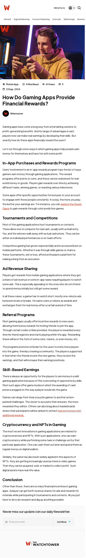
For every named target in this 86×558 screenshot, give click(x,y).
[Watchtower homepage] (42, 543)
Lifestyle (56, 19)
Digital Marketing (21, 19)
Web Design (69, 19)
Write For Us (59, 8)
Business (81, 19)
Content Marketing (41, 19)
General (7, 19)
